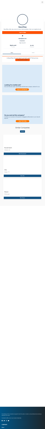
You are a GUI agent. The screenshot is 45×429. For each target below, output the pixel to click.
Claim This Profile (22, 121)
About (3, 427)
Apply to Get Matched (22, 89)
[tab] (6, 2)
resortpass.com (22, 38)
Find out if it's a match (22, 59)
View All (22, 131)
